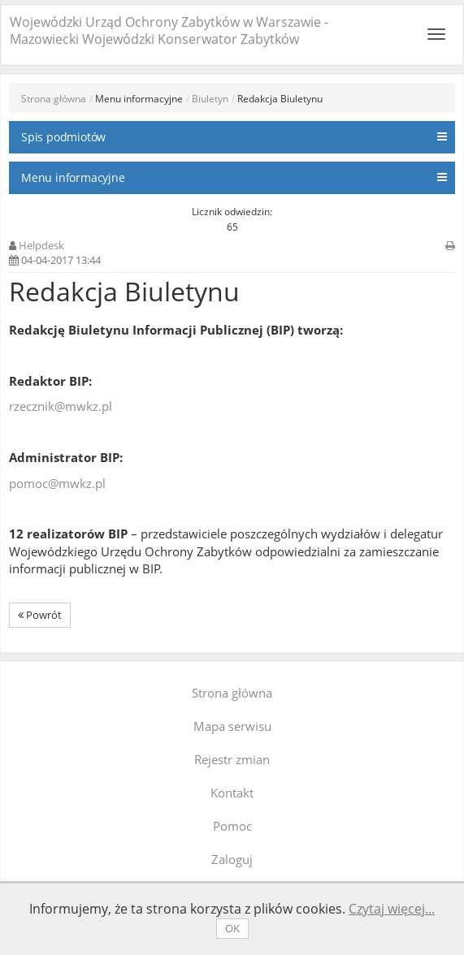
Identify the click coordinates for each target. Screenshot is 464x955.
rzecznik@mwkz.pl (60, 406)
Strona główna (53, 99)
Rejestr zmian (232, 759)
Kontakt (232, 792)
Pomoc (232, 826)
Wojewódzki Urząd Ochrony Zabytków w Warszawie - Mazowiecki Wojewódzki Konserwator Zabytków (169, 30)
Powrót (40, 614)
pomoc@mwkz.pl (57, 483)
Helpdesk (41, 245)
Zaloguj (232, 859)
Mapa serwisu (232, 726)
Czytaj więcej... (392, 909)
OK (232, 928)
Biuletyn (210, 99)
